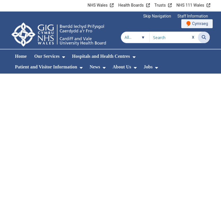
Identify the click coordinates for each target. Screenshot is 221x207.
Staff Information (193, 16)
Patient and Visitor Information (46, 66)
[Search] (204, 37)
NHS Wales (97, 5)
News (94, 66)
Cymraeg (200, 23)
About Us (122, 66)
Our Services (47, 56)
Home (21, 56)
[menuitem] (63, 57)
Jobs (148, 66)
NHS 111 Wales (190, 5)
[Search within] (135, 37)
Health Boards (131, 5)
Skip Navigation (157, 16)
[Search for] (173, 37)
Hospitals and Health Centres (101, 56)
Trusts (160, 5)
